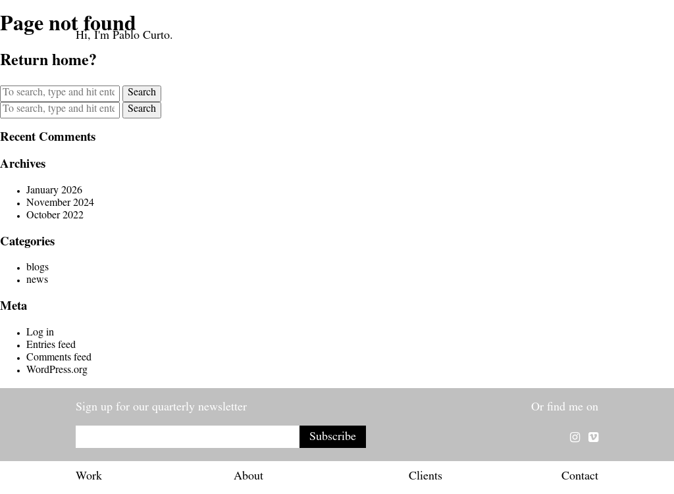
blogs (37, 268)
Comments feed (58, 358)
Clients (425, 477)
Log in (40, 333)
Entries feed (51, 346)
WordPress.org (57, 371)
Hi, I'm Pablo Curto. (124, 37)
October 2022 (55, 216)
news (37, 281)
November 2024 (60, 204)
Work (89, 477)
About (248, 477)
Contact (579, 477)
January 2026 (54, 191)
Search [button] (142, 93)
